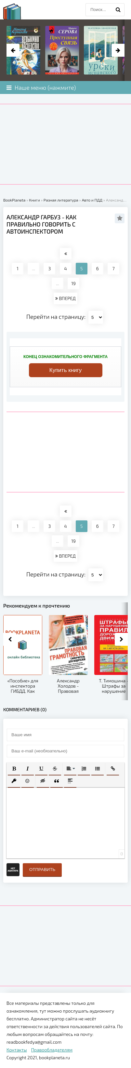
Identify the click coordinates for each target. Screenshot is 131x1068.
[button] (14, 768)
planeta (18, 11)
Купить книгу (65, 370)
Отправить (42, 869)
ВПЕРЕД (65, 298)
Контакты (17, 1049)
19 (73, 283)
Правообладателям (51, 1049)
